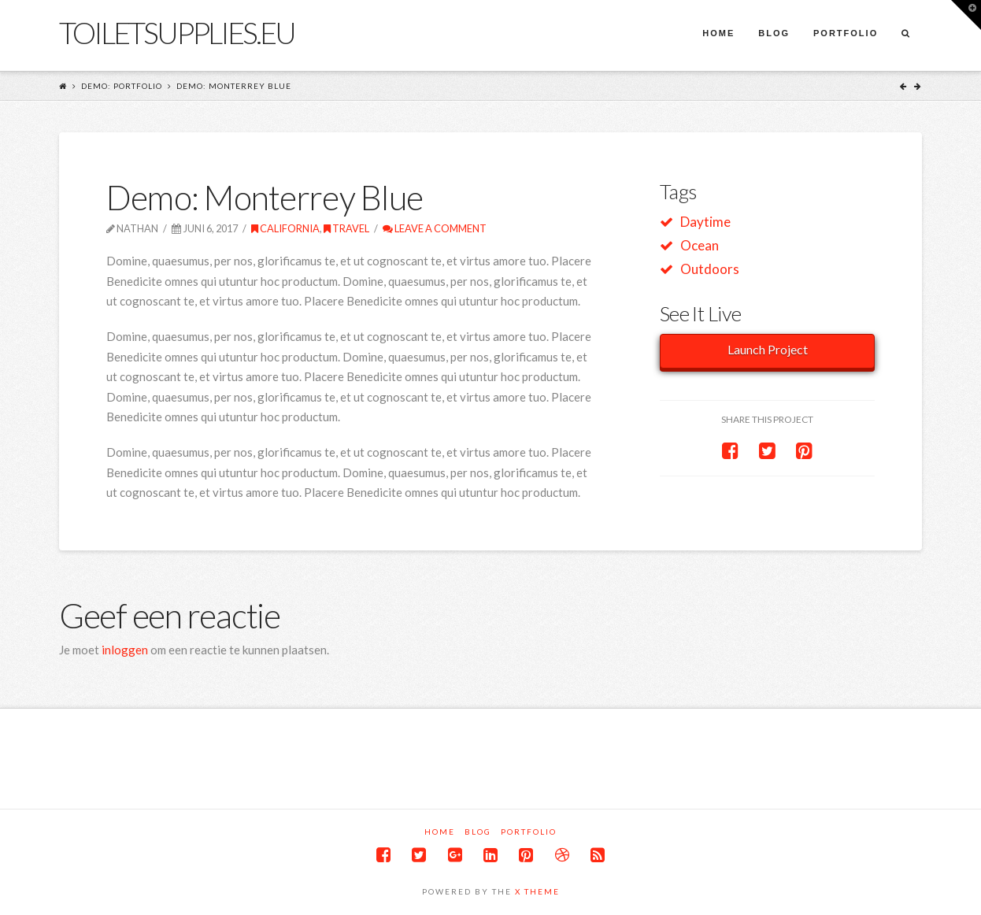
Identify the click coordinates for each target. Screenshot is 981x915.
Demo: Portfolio (121, 86)
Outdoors (709, 269)
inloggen (125, 650)
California (285, 228)
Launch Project (767, 349)
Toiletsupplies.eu (176, 32)
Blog (478, 831)
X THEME (537, 891)
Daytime (705, 221)
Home (439, 831)
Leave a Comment (435, 228)
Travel (346, 228)
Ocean (699, 245)
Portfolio (529, 831)
